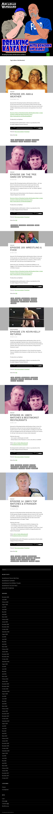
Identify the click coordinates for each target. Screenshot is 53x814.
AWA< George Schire (20, 139)
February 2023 (5, 619)
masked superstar (15, 301)
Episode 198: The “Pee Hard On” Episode (23, 175)
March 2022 (4, 646)
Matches (35, 379)
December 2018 (5, 743)
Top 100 (37, 561)
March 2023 (4, 616)
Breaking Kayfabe (25, 298)
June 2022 (4, 639)
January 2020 (5, 711)
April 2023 (4, 614)
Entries (4, 801)
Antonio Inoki (22, 225)
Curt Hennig (13, 557)
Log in (3, 798)
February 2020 (5, 708)
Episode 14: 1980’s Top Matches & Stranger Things (23, 504)
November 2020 (5, 686)
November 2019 (5, 716)
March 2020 (4, 706)
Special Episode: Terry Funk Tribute (9, 585)
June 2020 (4, 698)
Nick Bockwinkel (25, 559)
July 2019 (4, 726)
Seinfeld (37, 225)
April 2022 (4, 644)
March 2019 (4, 736)
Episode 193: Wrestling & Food (26, 248)
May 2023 (4, 612)
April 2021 (4, 674)
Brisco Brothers (23, 466)
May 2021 (4, 671)
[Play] (12, 128)
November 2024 (5, 597)
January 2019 (5, 740)
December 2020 (5, 683)
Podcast (12, 91)
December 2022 (5, 624)
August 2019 (5, 723)
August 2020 (5, 693)
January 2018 (5, 770)
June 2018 (4, 758)
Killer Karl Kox (28, 379)
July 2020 (4, 696)
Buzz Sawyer (34, 298)
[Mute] (37, 128)
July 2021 (4, 666)
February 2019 (5, 738)
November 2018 (5, 745)
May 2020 (4, 701)
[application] (26, 128)
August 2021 (5, 664)
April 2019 (4, 733)
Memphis (18, 559)
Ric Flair (33, 559)
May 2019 (4, 731)
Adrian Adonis (14, 225)
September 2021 (5, 661)
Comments (5, 803)
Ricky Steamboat (14, 561)
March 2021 (4, 676)
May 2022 (4, 641)
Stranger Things (24, 561)
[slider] (24, 128)
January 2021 (5, 681)
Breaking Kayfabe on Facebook (19, 444)
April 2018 (4, 763)
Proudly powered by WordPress (8, 812)
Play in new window (19, 131)
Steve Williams (33, 301)
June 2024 (4, 599)
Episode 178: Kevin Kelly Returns (25, 332)
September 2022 (5, 631)
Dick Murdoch (35, 139)
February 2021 (5, 678)
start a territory (25, 301)
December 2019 (5, 713)
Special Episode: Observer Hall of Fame (10, 578)
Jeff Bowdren (27, 141)
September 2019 (5, 721)
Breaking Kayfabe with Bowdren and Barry (14, 54)
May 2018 (4, 760)
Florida (21, 141)
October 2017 (5, 778)
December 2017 (5, 773)
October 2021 (5, 659)
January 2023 (5, 621)
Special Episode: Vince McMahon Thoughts (11, 583)
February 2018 (5, 768)
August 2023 (5, 604)
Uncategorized (14, 329)
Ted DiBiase (13, 303)
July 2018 (4, 755)
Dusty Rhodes (14, 141)
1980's (12, 139)
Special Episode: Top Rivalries (8, 580)
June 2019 (4, 728)
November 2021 (5, 656)
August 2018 (5, 753)
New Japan (13, 380)
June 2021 (4, 669)
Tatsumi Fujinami (14, 226)
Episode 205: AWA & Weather (21, 95)
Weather (34, 141)
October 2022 (5, 629)
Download (26, 131)
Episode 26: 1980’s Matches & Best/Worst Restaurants (24, 417)
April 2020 (4, 703)
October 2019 (5, 718)
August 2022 (5, 634)
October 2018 (5, 748)
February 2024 (5, 602)
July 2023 (4, 607)
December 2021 (5, 654)
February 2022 (5, 649)
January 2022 (5, 651)
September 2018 (5, 750)
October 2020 (5, 688)
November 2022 (5, 626)
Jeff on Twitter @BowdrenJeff (21, 443)
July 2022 (4, 636)
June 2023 (4, 609)
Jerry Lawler (21, 468)
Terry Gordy (20, 380)
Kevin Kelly (21, 379)
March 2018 (4, 765)
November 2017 (5, 775)
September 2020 (5, 691)
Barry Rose (28, 139)
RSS (16, 135)
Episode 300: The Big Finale (8, 588)
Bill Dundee (32, 465)
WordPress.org (5, 806)
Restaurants (34, 468)
